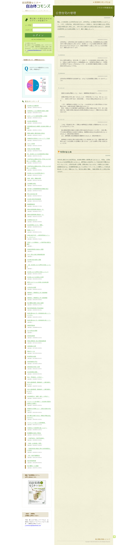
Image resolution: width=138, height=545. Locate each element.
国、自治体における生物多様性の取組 (37, 155)
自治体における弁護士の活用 (35, 278)
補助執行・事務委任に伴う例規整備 (37, 293)
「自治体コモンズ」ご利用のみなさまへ (34, 60)
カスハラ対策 (34, 144)
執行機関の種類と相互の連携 (35, 304)
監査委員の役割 (34, 357)
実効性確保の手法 (34, 362)
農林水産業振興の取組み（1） (35, 215)
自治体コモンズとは (102, 2)
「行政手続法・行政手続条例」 (36, 439)
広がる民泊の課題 (32, 331)
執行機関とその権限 (34, 467)
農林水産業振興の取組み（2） (35, 210)
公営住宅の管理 (34, 288)
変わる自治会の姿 (34, 195)
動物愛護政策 (34, 205)
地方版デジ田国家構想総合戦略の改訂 (37, 189)
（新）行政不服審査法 (34, 456)
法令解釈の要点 (34, 184)
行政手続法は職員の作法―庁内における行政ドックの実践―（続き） (39, 161)
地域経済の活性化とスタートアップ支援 (38, 139)
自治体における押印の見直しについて (37, 273)
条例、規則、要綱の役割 (34, 179)
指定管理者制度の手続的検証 (35, 309)
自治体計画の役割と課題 (34, 260)
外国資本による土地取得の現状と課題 (37, 112)
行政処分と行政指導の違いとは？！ (37, 429)
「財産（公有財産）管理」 (34, 444)
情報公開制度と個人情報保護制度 (36, 342)
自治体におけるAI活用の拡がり (36, 174)
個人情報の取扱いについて (102, 539)
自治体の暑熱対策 (34, 122)
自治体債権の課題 (34, 373)
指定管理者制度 (34, 461)
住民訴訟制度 (34, 337)
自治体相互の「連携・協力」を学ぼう (38, 397)
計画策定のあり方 (34, 220)
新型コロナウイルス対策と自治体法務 (37, 283)
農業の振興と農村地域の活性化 (36, 134)
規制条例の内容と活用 (34, 368)
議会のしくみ (34, 352)
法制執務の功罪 (34, 347)
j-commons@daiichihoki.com (34, 50)
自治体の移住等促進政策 (34, 200)
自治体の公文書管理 (34, 106)
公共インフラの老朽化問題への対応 (37, 117)
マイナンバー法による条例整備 (36, 423)
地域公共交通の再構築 (34, 150)
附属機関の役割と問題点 (34, 434)
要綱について (34, 231)
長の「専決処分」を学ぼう (35, 378)
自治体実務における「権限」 (35, 226)
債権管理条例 (34, 326)
